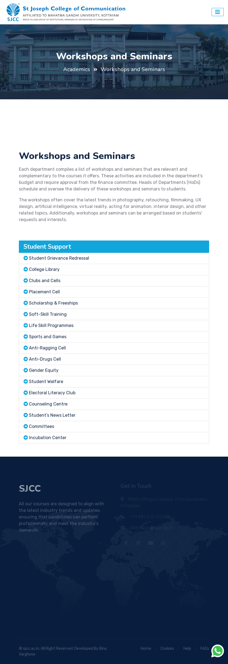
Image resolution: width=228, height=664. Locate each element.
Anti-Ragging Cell (47, 369)
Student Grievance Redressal (59, 279)
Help (187, 648)
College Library (44, 290)
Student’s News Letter (52, 436)
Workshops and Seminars (133, 69)
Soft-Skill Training (48, 335)
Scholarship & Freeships (53, 324)
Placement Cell (44, 313)
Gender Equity (44, 391)
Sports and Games (47, 358)
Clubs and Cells (44, 302)
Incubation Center (47, 459)
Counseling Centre (48, 425)
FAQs (204, 648)
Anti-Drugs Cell (45, 380)
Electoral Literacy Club (52, 414)
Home (146, 648)
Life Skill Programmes (51, 346)
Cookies (167, 648)
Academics (76, 69)
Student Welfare (46, 402)
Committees (41, 447)
